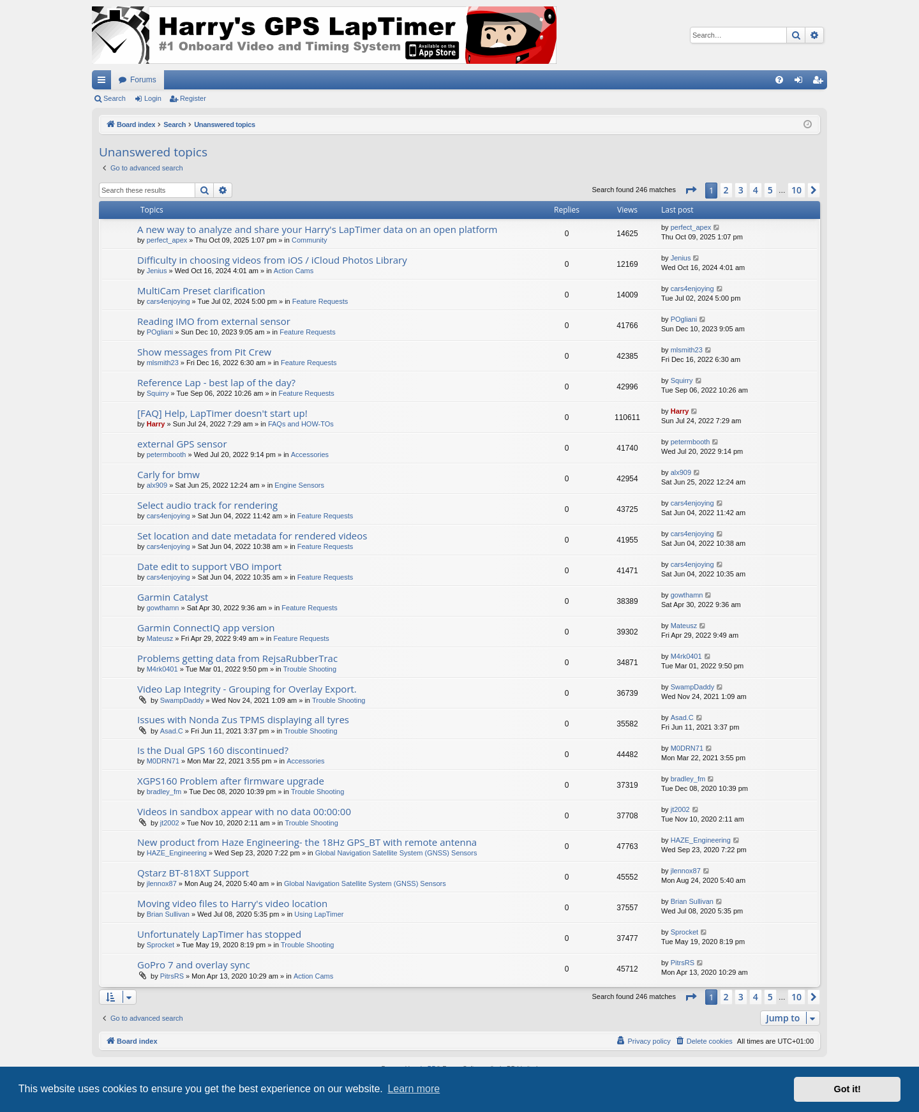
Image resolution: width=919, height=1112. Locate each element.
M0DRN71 (163, 761)
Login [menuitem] (801, 82)
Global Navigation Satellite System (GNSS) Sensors (396, 853)
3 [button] (740, 190)
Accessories (310, 454)
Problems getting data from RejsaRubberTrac (237, 658)
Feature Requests (320, 301)
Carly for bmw (168, 474)
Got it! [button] (847, 1089)
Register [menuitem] (820, 82)
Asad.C (171, 731)
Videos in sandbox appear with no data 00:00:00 (244, 811)
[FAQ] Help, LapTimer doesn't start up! (222, 413)
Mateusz (160, 638)
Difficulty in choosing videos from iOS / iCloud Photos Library (272, 259)
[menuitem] (779, 79)
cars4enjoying (168, 301)
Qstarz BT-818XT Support (193, 872)
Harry (156, 424)
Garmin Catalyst (172, 596)
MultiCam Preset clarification (201, 290)
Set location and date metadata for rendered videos (252, 535)
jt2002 (169, 823)
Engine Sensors (299, 485)
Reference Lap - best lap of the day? (216, 382)
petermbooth (166, 454)
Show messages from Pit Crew (204, 351)
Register (193, 98)
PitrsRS (172, 976)
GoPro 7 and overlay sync (193, 964)
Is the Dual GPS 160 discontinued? (212, 750)
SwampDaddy (182, 700)
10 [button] (796, 190)
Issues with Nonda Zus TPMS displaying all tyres (243, 719)
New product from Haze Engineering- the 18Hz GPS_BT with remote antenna (307, 842)
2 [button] (726, 190)
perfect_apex (167, 240)
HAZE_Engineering (177, 853)
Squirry (158, 393)
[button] (690, 190)
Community (309, 240)
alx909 (157, 485)
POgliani (160, 332)
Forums (143, 79)
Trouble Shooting (309, 669)
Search (114, 98)
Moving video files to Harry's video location (232, 903)
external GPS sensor (182, 443)
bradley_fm (164, 791)
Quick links (104, 82)
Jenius (157, 270)
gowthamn (163, 608)
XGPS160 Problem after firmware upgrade (230, 780)
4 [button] (755, 190)
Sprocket (160, 945)
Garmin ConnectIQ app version (206, 627)
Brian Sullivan (168, 914)
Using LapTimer (318, 914)
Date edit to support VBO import (209, 566)
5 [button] (770, 190)
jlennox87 (162, 883)
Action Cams (293, 270)
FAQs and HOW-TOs (301, 424)
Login (152, 98)
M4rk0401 (162, 669)
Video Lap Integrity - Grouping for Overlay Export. (247, 688)
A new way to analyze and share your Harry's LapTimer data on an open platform (317, 229)
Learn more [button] (413, 1088)
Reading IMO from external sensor (213, 321)
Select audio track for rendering (207, 505)
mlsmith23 (163, 362)
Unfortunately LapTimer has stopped (219, 934)
